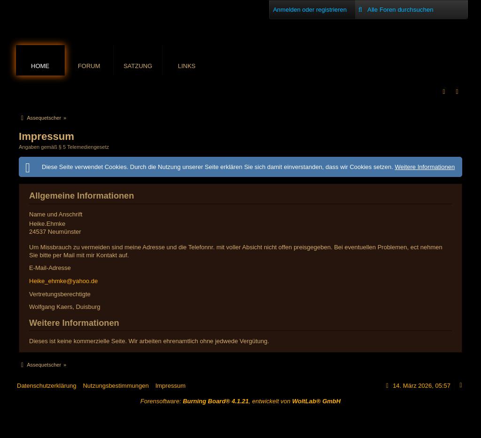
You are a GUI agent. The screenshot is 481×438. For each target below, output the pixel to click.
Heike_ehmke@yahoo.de (63, 280)
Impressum (170, 385)
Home (40, 65)
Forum (89, 65)
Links (187, 65)
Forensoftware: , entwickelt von (240, 401)
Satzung (138, 65)
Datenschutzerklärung (46, 385)
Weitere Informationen (425, 166)
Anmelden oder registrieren (310, 9)
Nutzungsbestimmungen (115, 385)
